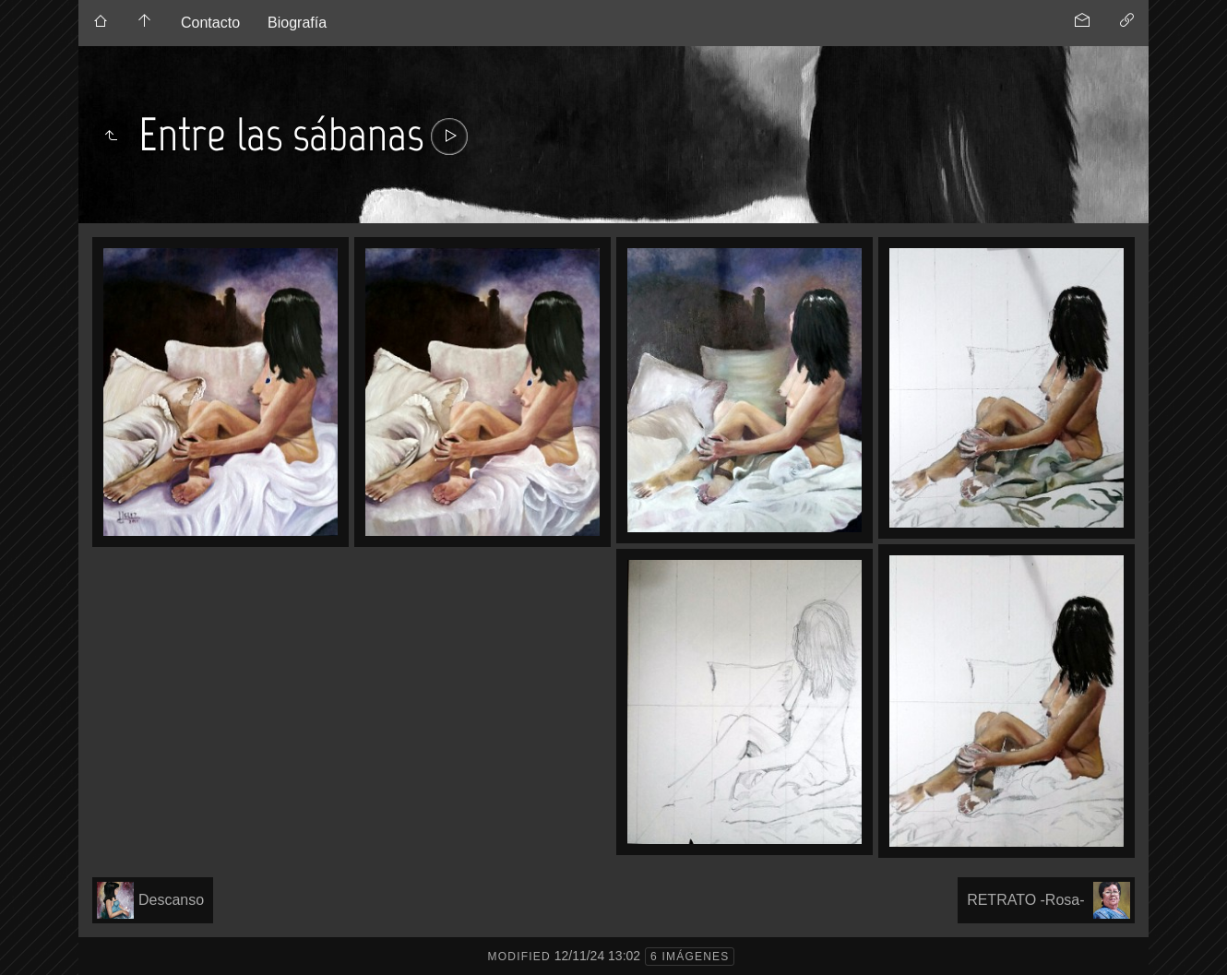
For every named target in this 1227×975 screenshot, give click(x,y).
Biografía (297, 22)
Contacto (210, 22)
